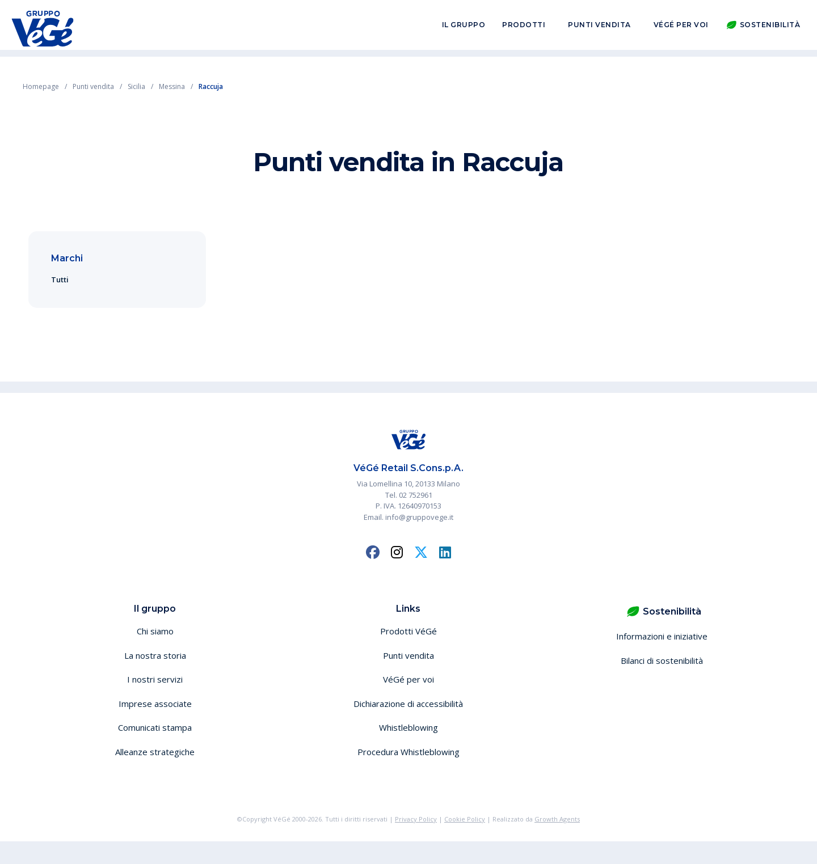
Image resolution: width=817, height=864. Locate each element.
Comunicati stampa (155, 727)
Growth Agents (557, 819)
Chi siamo (155, 631)
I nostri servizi (155, 679)
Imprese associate (155, 703)
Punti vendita (599, 27)
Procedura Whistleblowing (408, 751)
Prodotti (523, 27)
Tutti (60, 279)
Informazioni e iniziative (661, 636)
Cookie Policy (464, 819)
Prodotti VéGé (408, 631)
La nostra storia (155, 655)
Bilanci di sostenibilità (662, 660)
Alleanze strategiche (155, 751)
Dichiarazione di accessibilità (408, 703)
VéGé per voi (681, 27)
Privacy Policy (416, 819)
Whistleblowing (408, 727)
